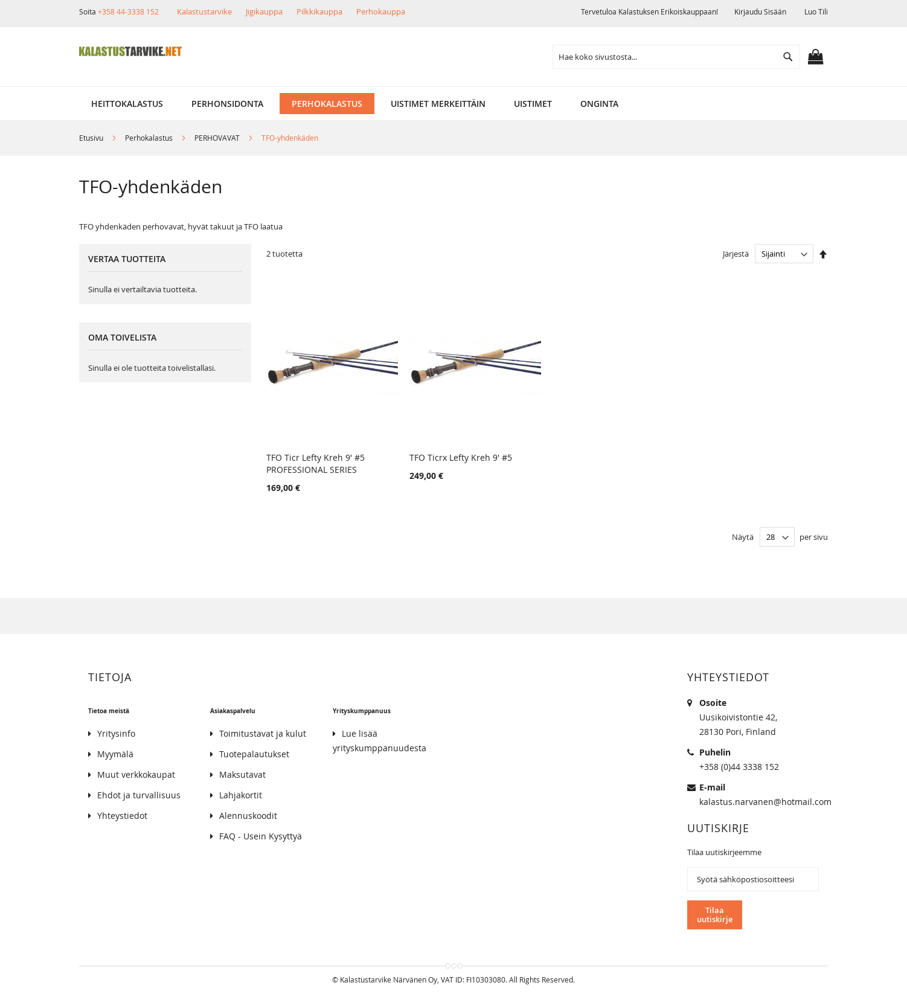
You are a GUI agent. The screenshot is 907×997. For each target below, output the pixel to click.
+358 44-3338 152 (128, 11)
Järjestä (736, 253)
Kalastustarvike (204, 11)
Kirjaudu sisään (760, 11)
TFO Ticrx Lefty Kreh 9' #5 (460, 457)
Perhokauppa (380, 11)
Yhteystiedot (122, 815)
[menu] (453, 103)
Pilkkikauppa (319, 11)
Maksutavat (242, 774)
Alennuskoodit (248, 815)
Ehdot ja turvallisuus (139, 795)
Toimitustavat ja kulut (262, 733)
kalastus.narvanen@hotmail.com (765, 801)
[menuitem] (127, 103)
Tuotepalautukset (254, 754)
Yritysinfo (116, 733)
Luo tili (816, 11)
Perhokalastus (150, 138)
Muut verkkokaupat (136, 774)
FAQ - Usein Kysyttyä (260, 836)
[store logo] (130, 51)
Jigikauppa (264, 11)
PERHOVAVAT (218, 138)
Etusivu (92, 138)
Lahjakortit (240, 795)
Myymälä (115, 754)
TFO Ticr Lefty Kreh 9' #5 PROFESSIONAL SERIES (315, 463)
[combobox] (676, 57)
